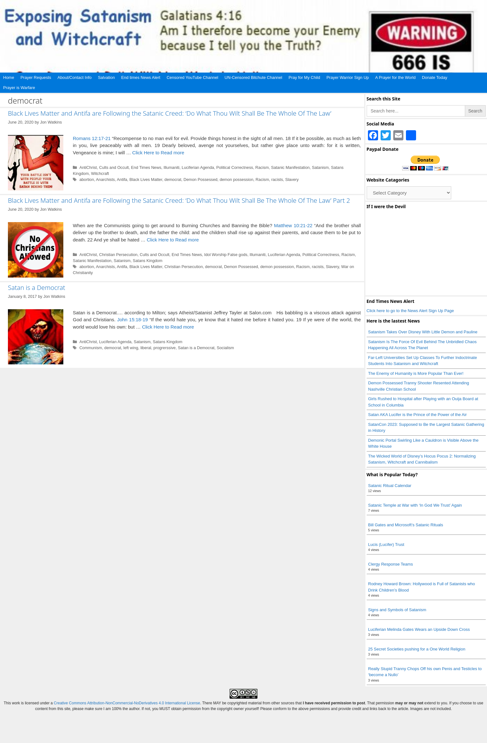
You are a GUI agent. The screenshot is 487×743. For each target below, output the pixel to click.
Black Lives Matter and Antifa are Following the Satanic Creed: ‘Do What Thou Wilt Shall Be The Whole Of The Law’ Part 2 (179, 200)
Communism (90, 347)
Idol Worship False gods (226, 254)
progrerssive (165, 347)
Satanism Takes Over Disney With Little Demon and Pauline (423, 332)
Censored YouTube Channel (192, 77)
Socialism (225, 347)
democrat (172, 179)
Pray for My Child (304, 77)
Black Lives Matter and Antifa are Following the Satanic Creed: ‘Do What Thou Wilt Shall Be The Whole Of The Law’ (169, 113)
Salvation (106, 77)
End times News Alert (141, 77)
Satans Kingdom (147, 260)
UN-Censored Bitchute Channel (253, 77)
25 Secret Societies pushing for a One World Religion (416, 649)
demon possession (236, 179)
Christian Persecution (118, 254)
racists (277, 179)
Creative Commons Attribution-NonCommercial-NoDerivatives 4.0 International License (127, 703)
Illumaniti (171, 167)
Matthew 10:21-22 (293, 225)
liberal (145, 347)
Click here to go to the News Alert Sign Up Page (410, 310)
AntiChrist (88, 167)
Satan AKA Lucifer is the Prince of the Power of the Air (417, 414)
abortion (86, 179)
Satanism (320, 167)
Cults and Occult (114, 167)
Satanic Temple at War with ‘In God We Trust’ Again (415, 505)
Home (8, 77)
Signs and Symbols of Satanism (397, 609)
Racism (262, 167)
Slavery (292, 179)
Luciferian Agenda (198, 167)
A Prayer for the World (395, 77)
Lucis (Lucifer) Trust (386, 544)
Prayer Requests (36, 77)
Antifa (122, 179)
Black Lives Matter (146, 179)
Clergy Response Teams (390, 564)
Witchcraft (100, 173)
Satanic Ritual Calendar (390, 485)
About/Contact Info (75, 77)
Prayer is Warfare (19, 87)
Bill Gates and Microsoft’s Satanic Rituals (405, 524)
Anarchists (105, 179)
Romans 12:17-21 (92, 138)
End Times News (146, 167)
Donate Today (434, 77)
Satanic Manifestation (290, 167)
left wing (130, 347)
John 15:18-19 (132, 319)
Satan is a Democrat (36, 287)
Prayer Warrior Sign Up (347, 77)
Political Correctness (234, 167)
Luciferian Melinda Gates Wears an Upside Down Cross (419, 629)
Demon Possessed (201, 179)
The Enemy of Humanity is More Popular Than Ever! (416, 373)
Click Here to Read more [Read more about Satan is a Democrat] (168, 327)
